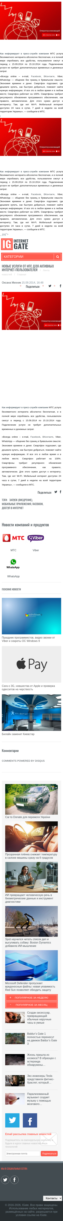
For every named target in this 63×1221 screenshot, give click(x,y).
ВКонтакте (49, 76)
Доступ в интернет (13, 508)
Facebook (36, 76)
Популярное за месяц (31, 1004)
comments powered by (23, 760)
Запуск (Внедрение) (20, 500)
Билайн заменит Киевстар (18, 734)
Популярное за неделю (31, 997)
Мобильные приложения (16, 504)
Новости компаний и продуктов (25, 524)
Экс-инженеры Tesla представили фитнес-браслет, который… (40, 1079)
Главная (21, 274)
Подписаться (49, 1153)
